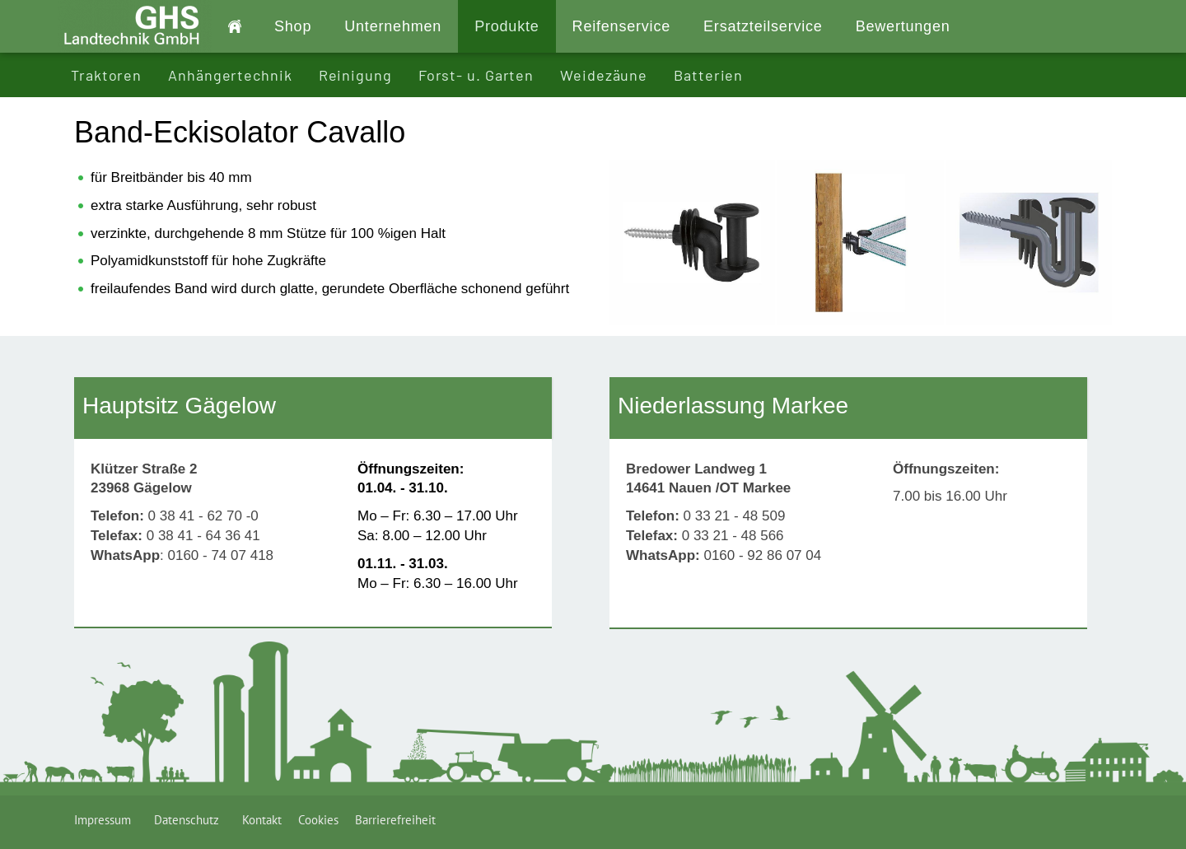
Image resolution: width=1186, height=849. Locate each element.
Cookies (318, 820)
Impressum (106, 820)
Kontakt (262, 820)
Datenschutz (190, 820)
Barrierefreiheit (395, 820)
